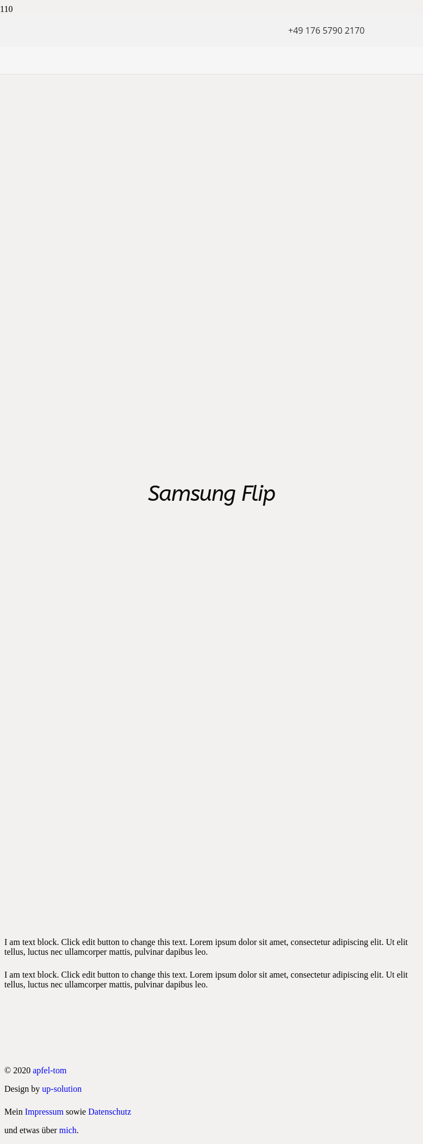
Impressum (44, 1111)
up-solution (62, 1088)
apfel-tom (49, 1070)
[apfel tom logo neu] (144, 90)
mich (68, 1130)
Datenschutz (109, 1111)
